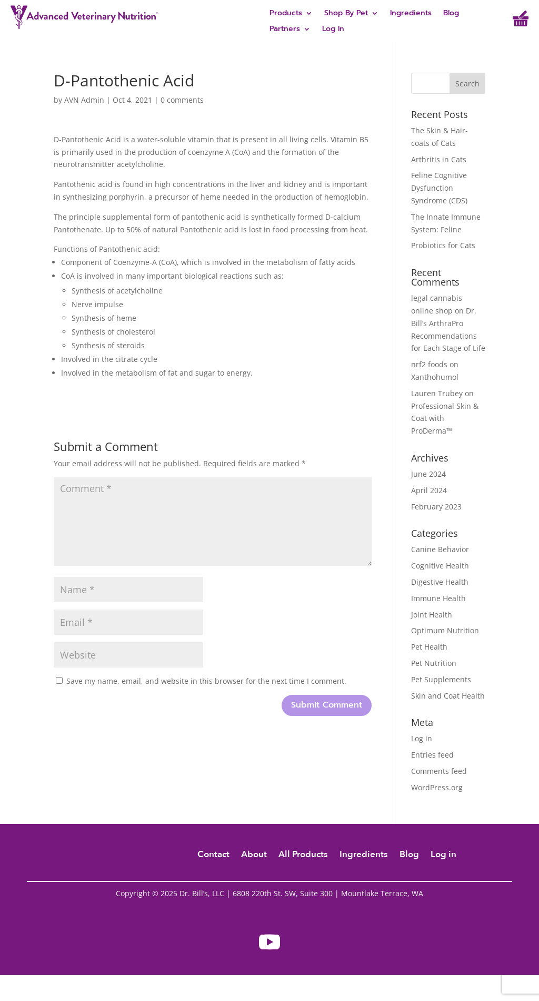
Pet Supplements (441, 679)
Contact (213, 855)
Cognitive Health (440, 566)
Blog (451, 13)
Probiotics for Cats (443, 245)
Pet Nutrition (433, 663)
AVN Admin (84, 100)
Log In (333, 29)
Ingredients (411, 13)
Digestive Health (439, 582)
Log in (421, 738)
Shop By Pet (346, 13)
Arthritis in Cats (438, 159)
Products (286, 13)
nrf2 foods (429, 364)
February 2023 (436, 507)
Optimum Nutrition (445, 630)
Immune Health (438, 598)
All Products (303, 855)
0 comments (182, 100)
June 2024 (428, 474)
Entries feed (432, 755)
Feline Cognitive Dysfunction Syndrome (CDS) (439, 187)
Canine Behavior (440, 549)
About (254, 855)
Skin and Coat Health (448, 696)
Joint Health (431, 615)
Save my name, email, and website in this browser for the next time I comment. (206, 681)
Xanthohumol (434, 377)
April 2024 (429, 490)
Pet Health (429, 647)
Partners (285, 29)
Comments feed (439, 771)
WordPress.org (437, 787)
